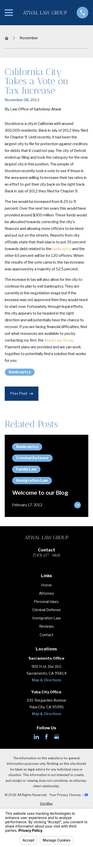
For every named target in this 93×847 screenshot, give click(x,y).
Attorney (46, 593)
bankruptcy (61, 249)
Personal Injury (46, 601)
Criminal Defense (46, 610)
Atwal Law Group (58, 340)
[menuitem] (46, 804)
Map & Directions (46, 680)
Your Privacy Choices (68, 795)
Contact (46, 635)
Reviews (46, 626)
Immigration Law (46, 618)
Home (46, 585)
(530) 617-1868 (46, 555)
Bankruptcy (20, 372)
